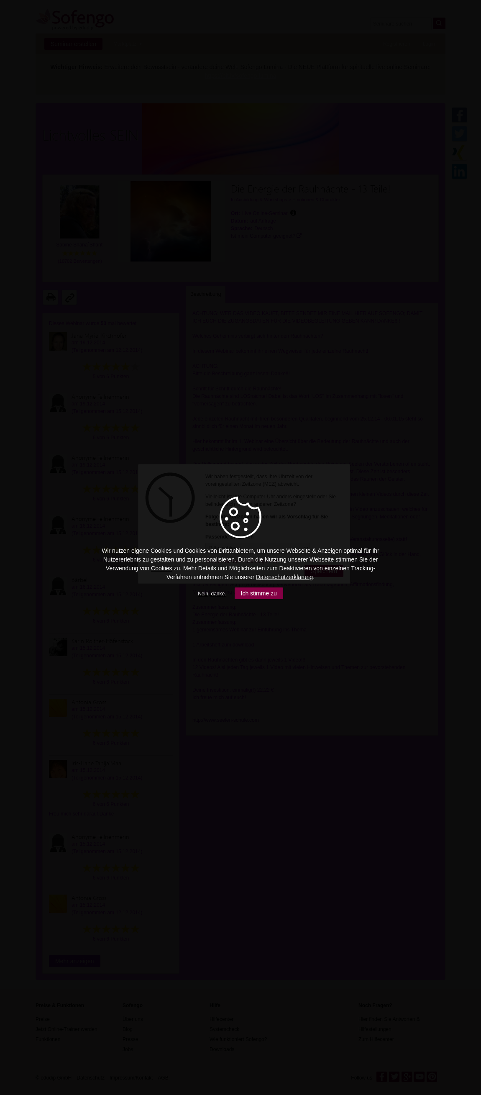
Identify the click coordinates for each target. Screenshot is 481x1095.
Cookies (161, 568)
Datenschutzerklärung (284, 577)
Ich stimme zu (259, 593)
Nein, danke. (212, 594)
